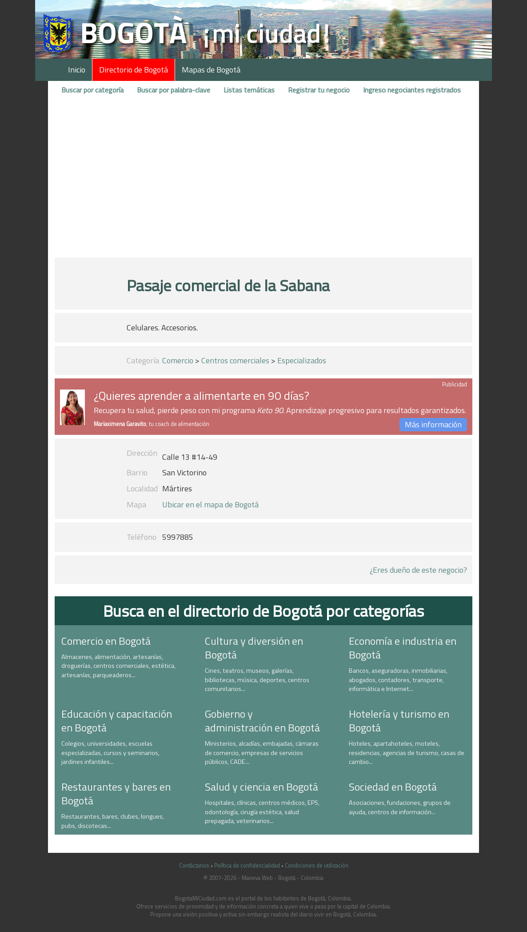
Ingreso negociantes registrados (412, 89)
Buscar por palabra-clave (173, 89)
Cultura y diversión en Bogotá (254, 648)
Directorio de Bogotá (133, 70)
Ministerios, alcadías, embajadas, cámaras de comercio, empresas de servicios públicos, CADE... (262, 753)
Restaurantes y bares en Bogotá (116, 793)
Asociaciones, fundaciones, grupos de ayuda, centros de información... (400, 807)
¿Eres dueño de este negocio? (418, 570)
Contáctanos (194, 865)
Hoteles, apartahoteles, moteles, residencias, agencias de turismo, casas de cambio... (406, 753)
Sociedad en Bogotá (393, 787)
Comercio (177, 360)
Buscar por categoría (92, 89)
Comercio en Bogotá (106, 641)
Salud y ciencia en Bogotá (261, 787)
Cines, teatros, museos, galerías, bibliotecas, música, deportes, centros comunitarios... (257, 680)
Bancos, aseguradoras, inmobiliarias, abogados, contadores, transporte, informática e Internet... (398, 680)
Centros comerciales (235, 360)
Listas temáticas (249, 89)
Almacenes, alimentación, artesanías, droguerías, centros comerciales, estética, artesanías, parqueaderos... (118, 666)
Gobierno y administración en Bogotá (262, 720)
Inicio (76, 70)
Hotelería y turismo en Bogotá (399, 720)
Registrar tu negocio (319, 89)
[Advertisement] (263, 183)
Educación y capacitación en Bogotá (116, 720)
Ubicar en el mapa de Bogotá (210, 504)
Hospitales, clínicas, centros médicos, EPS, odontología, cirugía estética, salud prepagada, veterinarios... (262, 812)
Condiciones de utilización (316, 865)
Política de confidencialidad (247, 865)
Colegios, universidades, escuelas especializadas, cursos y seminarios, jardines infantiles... (110, 753)
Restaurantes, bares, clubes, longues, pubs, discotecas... (112, 821)
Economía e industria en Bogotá (402, 648)
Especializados (301, 360)
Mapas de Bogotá (211, 70)
